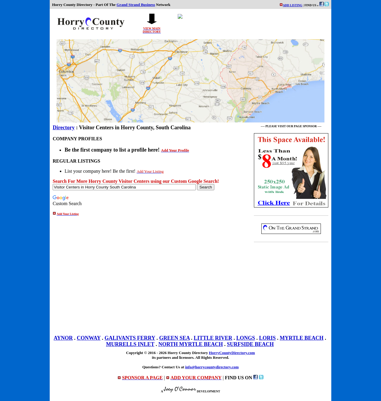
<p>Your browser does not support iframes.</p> (249, 23)
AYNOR (63, 338)
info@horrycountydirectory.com (212, 367)
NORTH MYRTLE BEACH (190, 344)
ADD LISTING (292, 5)
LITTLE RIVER (213, 338)
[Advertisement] (291, 287)
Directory (64, 127)
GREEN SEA (174, 338)
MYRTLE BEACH (302, 338)
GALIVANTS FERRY (129, 338)
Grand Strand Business (136, 4)
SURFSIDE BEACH (250, 344)
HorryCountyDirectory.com (232, 352)
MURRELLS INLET (130, 344)
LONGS (245, 338)
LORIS (267, 338)
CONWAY (89, 338)
